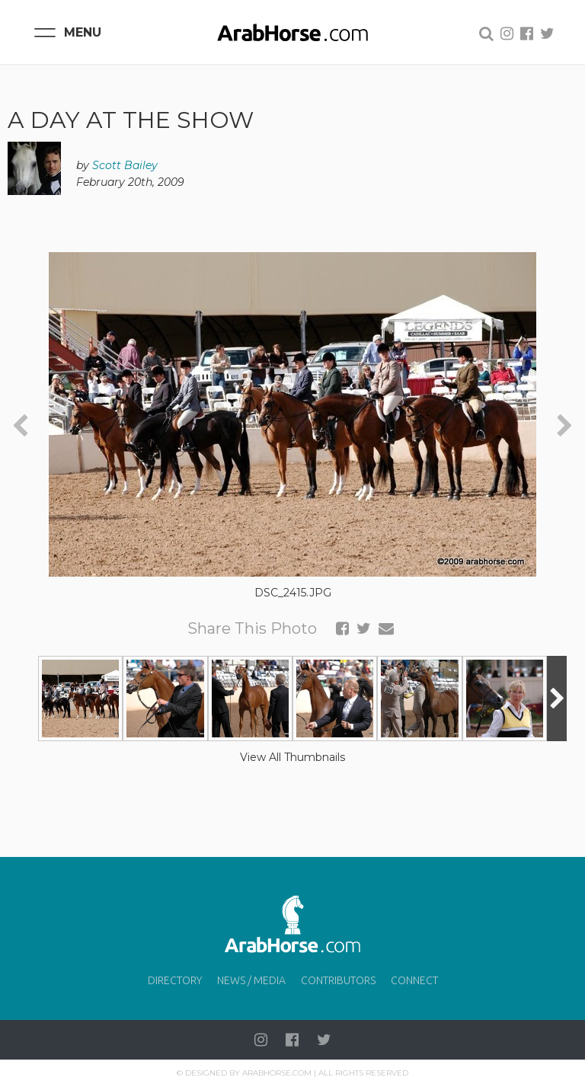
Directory (175, 980)
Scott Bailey (125, 165)
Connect (414, 980)
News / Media (251, 980)
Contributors (338, 980)
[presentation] (20, 426)
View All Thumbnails (292, 757)
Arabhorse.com (277, 1073)
